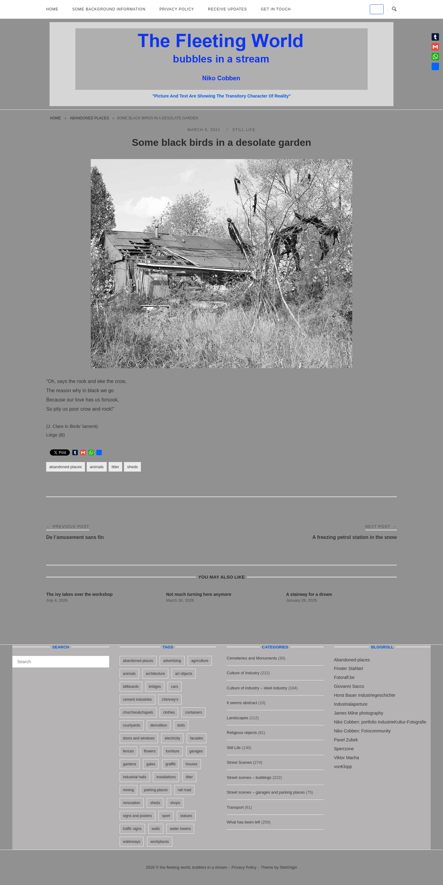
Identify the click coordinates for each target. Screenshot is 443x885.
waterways (132, 841)
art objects (183, 674)
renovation (131, 803)
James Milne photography (358, 713)
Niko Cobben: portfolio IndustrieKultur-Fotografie (380, 722)
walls (156, 829)
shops (175, 803)
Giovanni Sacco (349, 686)
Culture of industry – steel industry (257, 688)
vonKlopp (343, 766)
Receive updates (227, 9)
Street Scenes (239, 762)
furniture (172, 751)
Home (52, 9)
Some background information (109, 9)
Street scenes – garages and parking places (266, 792)
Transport (235, 807)
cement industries (137, 699)
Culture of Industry (243, 673)
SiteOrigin (288, 867)
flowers (150, 751)
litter (115, 466)
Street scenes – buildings (249, 777)
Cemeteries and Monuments (252, 658)
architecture (155, 674)
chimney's (170, 699)
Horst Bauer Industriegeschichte (364, 695)
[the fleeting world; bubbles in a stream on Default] (377, 9)
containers (193, 712)
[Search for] (60, 662)
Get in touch (276, 9)
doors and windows (139, 738)
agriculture (199, 661)
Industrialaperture (351, 704)
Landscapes (237, 718)
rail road (184, 790)
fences (128, 751)
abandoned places (89, 118)
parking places (156, 790)
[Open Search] (394, 9)
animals (97, 466)
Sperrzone (344, 748)
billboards (131, 686)
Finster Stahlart (348, 668)
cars (174, 686)
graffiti (170, 764)
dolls (181, 725)
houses (192, 764)
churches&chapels (138, 712)
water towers (180, 829)
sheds (132, 466)
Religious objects (242, 732)
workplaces (159, 841)
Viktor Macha (346, 757)
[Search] (102, 659)
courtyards (131, 725)
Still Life (243, 130)
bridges (155, 686)
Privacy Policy (176, 9)
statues (186, 816)
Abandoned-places (352, 659)
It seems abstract (242, 702)
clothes (169, 712)
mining (128, 790)
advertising (172, 661)
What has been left (243, 822)
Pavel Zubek (346, 739)
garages (196, 751)
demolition (158, 725)
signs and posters (137, 816)
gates (150, 764)
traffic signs (132, 829)
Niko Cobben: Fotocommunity (362, 730)
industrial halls (134, 777)
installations (166, 777)
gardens (129, 764)
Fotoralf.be (344, 677)
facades (196, 738)
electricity (172, 738)
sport (166, 816)
